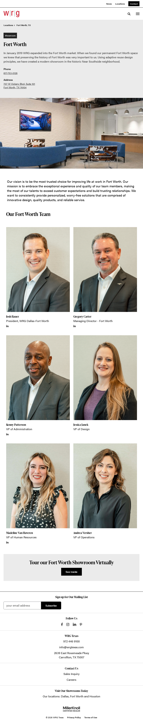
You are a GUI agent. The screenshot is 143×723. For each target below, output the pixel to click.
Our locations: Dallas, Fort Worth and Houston (71, 696)
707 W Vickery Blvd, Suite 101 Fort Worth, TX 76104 (19, 85)
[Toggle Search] (129, 14)
